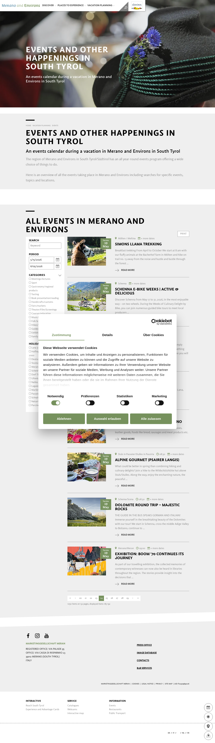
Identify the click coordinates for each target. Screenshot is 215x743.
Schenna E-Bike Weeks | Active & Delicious (147, 291)
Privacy (159, 684)
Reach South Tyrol (35, 705)
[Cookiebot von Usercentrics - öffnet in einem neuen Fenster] (158, 322)
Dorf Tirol (36, 374)
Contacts (143, 660)
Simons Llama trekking (138, 244)
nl (183, 733)
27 (117, 598)
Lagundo (35, 386)
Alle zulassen (151, 418)
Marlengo (36, 390)
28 (122, 598)
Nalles (34, 382)
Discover (49, 5)
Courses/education (41, 313)
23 (96, 598)
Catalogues (73, 705)
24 (101, 598)
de (169, 733)
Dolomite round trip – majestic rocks (147, 507)
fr (188, 733)
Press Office (144, 645)
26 (112, 598)
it (173, 733)
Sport (34, 283)
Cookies (135, 684)
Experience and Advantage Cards (42, 709)
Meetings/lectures (40, 279)
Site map (168, 684)
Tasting (35, 294)
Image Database (147, 653)
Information (117, 701)
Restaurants (115, 709)
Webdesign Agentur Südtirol (29, 733)
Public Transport (117, 713)
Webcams (72, 709)
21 (86, 598)
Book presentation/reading (45, 298)
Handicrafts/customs (42, 302)
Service (71, 701)
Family (34, 336)
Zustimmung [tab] (61, 335)
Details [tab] (107, 335)
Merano (35, 367)
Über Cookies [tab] (153, 335)
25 (107, 598)
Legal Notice (147, 684)
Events (112, 705)
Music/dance (38, 317)
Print (183, 234)
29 (127, 598)
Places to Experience (72, 5)
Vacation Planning (101, 5)
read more (125, 270)
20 (80, 598)
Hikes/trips (37, 325)
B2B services (144, 668)
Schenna (35, 371)
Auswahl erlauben (107, 418)
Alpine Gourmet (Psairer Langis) (147, 460)
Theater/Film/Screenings (44, 310)
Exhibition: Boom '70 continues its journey (149, 556)
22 (91, 598)
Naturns (35, 401)
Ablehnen (64, 418)
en (178, 733)
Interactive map (75, 713)
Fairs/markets (38, 306)
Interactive (33, 701)
